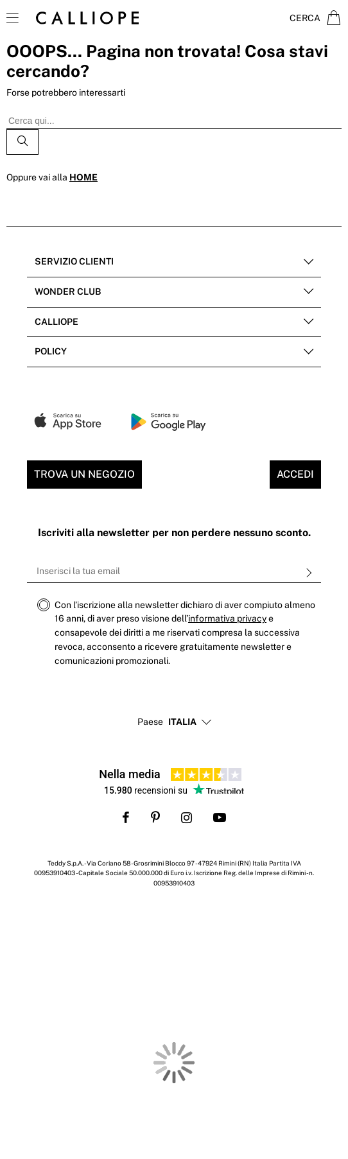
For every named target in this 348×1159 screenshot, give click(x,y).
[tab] (174, 262)
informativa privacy (227, 618)
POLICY (51, 351)
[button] (182, 722)
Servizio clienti (74, 261)
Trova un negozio (84, 474)
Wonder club (68, 291)
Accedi (295, 474)
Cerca (305, 18)
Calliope (56, 322)
